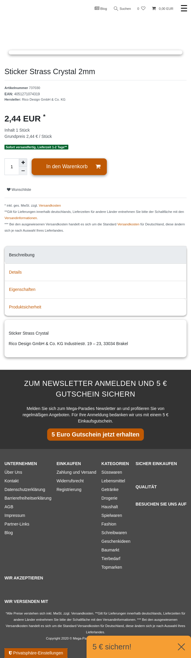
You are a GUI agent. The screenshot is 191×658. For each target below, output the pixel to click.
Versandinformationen (20, 218)
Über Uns (13, 472)
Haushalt (109, 506)
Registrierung (68, 489)
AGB (8, 506)
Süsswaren (111, 472)
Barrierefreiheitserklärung (27, 498)
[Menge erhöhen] (23, 162)
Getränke (110, 489)
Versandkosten (50, 205)
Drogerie (109, 498)
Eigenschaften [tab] (22, 289)
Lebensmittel (113, 480)
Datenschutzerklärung (24, 489)
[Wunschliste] (141, 8)
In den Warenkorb (73, 166)
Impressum (14, 515)
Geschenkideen (115, 541)
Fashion (108, 524)
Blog (100, 8)
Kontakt (11, 480)
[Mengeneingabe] (11, 166)
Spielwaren (111, 515)
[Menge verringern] (23, 171)
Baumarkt (110, 550)
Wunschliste (19, 190)
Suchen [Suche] (122, 9)
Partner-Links (16, 524)
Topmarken (111, 567)
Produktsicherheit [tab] (25, 307)
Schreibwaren (114, 532)
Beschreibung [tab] (22, 254)
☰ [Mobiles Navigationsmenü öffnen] (184, 8)
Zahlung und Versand (76, 472)
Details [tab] (15, 272)
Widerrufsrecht (70, 480)
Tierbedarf (110, 558)
